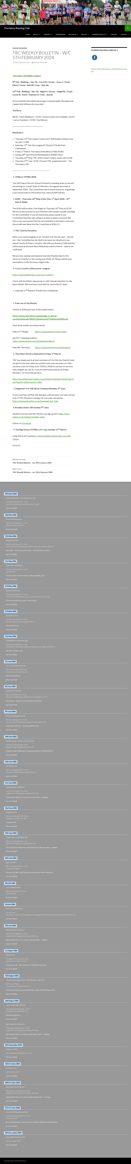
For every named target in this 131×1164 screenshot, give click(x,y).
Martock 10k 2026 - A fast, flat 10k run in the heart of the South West (29, 872)
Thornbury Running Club (17, 28)
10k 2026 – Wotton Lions (14, 651)
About (35, 34)
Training (47, 34)
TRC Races (72, 34)
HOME (28, 34)
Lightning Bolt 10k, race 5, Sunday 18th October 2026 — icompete (28, 1097)
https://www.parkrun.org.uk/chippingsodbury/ (34, 341)
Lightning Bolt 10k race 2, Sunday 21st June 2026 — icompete (27, 797)
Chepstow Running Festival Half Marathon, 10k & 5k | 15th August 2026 (30, 990)
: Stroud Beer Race (12, 626)
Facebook (26, 423)
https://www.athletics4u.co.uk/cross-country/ (33, 274)
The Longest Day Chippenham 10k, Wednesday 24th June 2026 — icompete (32, 847)
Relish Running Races (13, 676)
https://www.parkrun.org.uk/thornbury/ (53, 347)
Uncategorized (19, 48)
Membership (60, 34)
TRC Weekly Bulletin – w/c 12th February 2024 (43, 470)
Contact (123, 34)
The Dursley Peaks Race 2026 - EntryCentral (21, 601)
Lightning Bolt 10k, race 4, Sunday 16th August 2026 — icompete (28, 1034)
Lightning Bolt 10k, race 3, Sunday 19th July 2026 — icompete (27, 940)
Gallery (114, 34)
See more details (11, 508)
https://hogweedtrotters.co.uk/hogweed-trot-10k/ (35, 401)
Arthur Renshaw (40, 62)
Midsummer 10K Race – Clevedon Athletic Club (22, 726)
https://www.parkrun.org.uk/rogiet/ (51, 331)
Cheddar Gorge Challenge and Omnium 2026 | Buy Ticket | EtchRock (29, 751)
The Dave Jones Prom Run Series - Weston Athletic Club (25, 576)
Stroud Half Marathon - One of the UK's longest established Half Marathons (32, 1122)
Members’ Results (98, 34)
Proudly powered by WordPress (15, 1161)
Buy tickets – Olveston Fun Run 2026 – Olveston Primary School (28, 550)
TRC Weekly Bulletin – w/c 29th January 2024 (43, 461)
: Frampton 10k (11, 822)
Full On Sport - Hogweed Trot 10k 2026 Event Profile (24, 701)
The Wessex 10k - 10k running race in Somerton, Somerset (26, 965)
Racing (84, 34)
